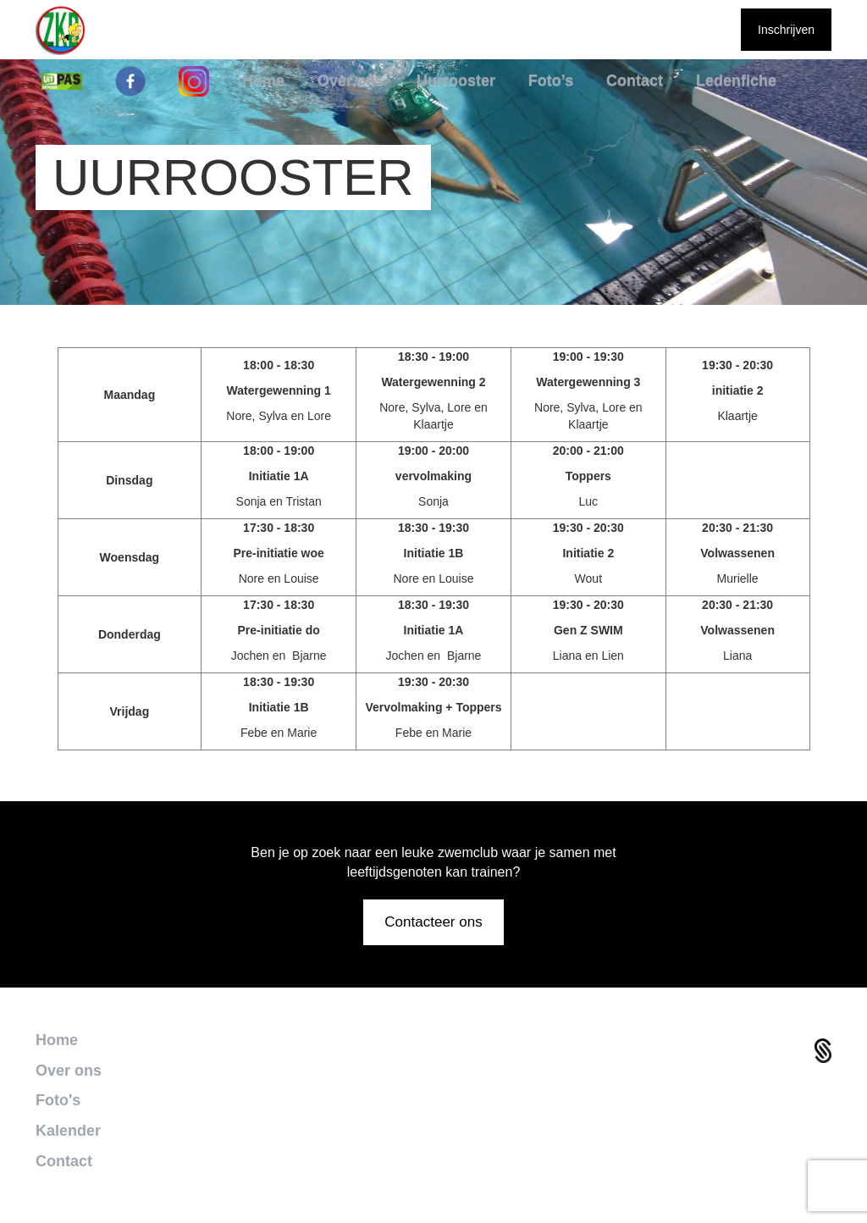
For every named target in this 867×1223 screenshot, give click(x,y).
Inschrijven (786, 29)
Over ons (69, 1070)
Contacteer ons (433, 922)
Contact (64, 1161)
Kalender (68, 1130)
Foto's (58, 1100)
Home (57, 1040)
